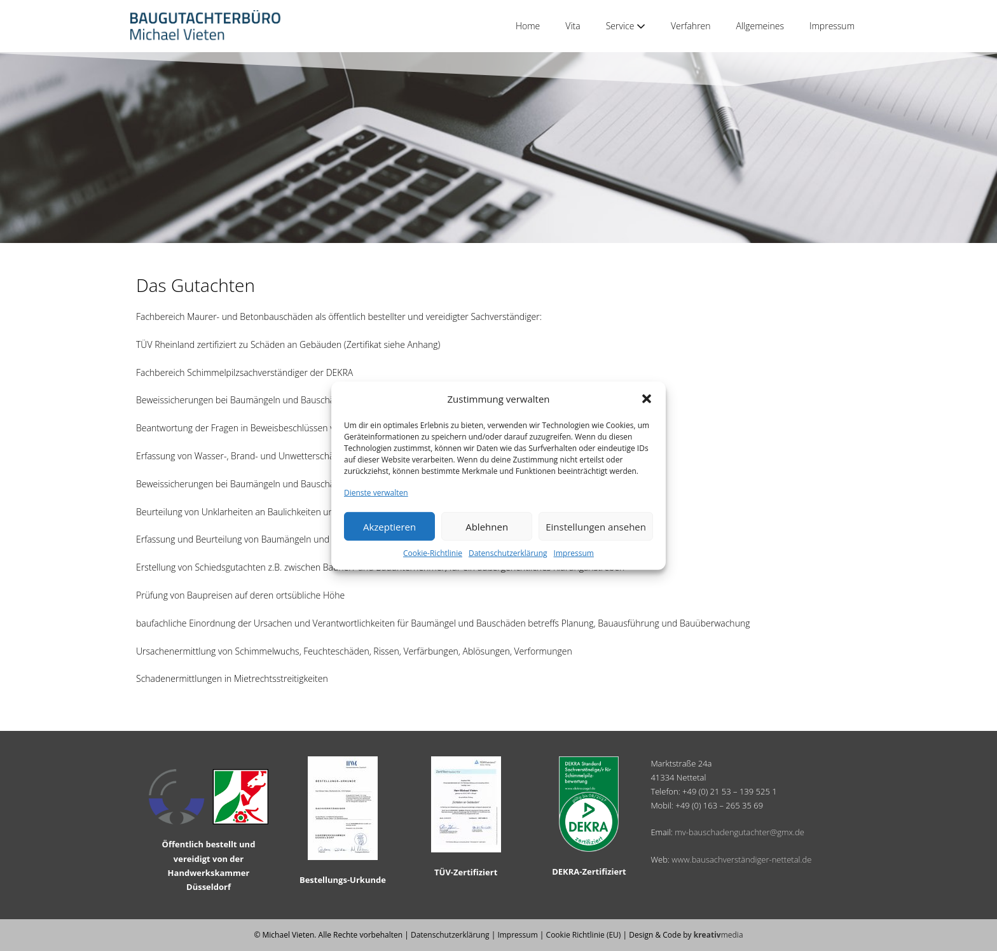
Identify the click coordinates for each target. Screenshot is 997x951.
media (718, 934)
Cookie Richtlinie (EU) (583, 934)
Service (625, 26)
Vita (572, 26)
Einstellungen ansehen (596, 526)
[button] (646, 398)
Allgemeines (760, 26)
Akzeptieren (389, 526)
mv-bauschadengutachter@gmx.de (739, 832)
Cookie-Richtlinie (432, 553)
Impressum (574, 553)
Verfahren (691, 26)
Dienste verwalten (376, 492)
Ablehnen (486, 526)
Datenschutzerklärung (508, 553)
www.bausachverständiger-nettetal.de (741, 859)
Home (528, 26)
